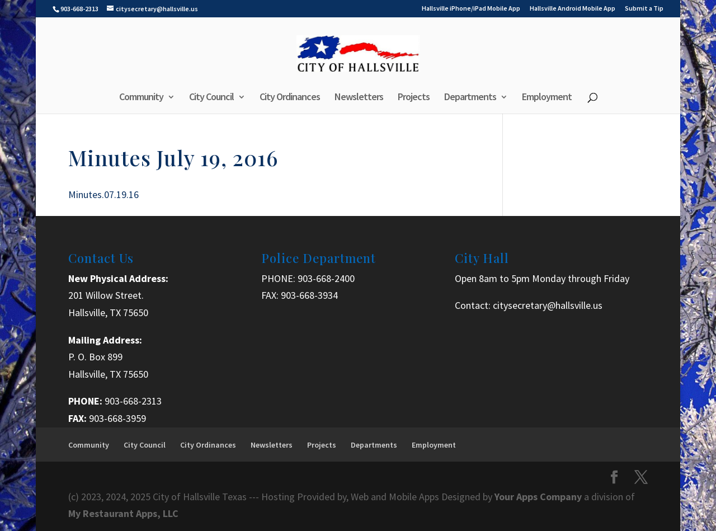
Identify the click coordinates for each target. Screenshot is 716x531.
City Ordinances (290, 98)
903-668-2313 (133, 400)
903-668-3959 (117, 418)
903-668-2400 (326, 278)
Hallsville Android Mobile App (572, 8)
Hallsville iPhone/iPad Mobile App (471, 8)
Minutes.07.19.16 (103, 194)
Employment (547, 98)
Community (141, 98)
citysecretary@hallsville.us (547, 305)
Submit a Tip (644, 8)
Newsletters (359, 98)
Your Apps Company (539, 496)
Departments (470, 98)
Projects (414, 98)
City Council (211, 98)
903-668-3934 (309, 295)
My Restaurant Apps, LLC (123, 513)
